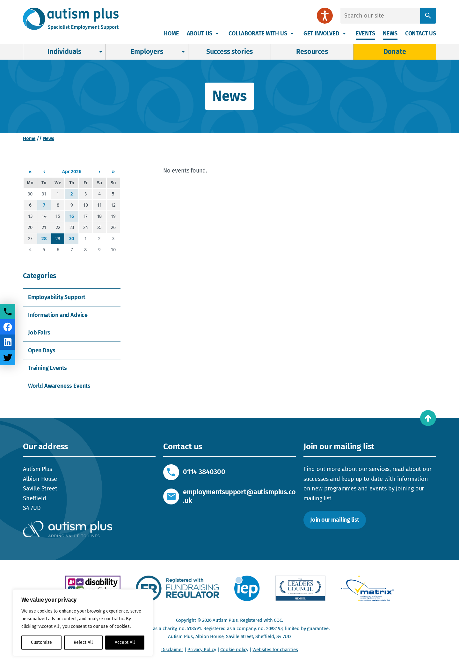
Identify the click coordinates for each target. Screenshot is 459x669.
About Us (200, 33)
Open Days (41, 350)
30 (30, 194)
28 (44, 238)
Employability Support (56, 297)
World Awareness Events (59, 385)
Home (171, 33)
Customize (41, 642)
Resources (312, 52)
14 (44, 216)
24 (85, 227)
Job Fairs (39, 332)
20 (30, 227)
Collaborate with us (258, 33)
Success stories (229, 52)
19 (113, 216)
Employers (147, 52)
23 (71, 227)
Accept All (125, 642)
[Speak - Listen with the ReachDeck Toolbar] (325, 16)
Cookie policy (234, 649)
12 (113, 205)
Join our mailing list (334, 519)
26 (113, 227)
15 (57, 216)
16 (71, 216)
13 (30, 216)
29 (57, 238)
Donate (394, 52)
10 (85, 205)
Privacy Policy (201, 649)
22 (58, 227)
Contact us (420, 33)
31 (44, 194)
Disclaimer (172, 649)
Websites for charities (275, 649)
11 (99, 205)
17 (86, 216)
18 (99, 216)
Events (365, 33)
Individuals (64, 52)
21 (44, 227)
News (390, 33)
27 (30, 238)
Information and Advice (58, 315)
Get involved (321, 33)
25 (99, 227)
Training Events (47, 367)
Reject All (83, 642)
